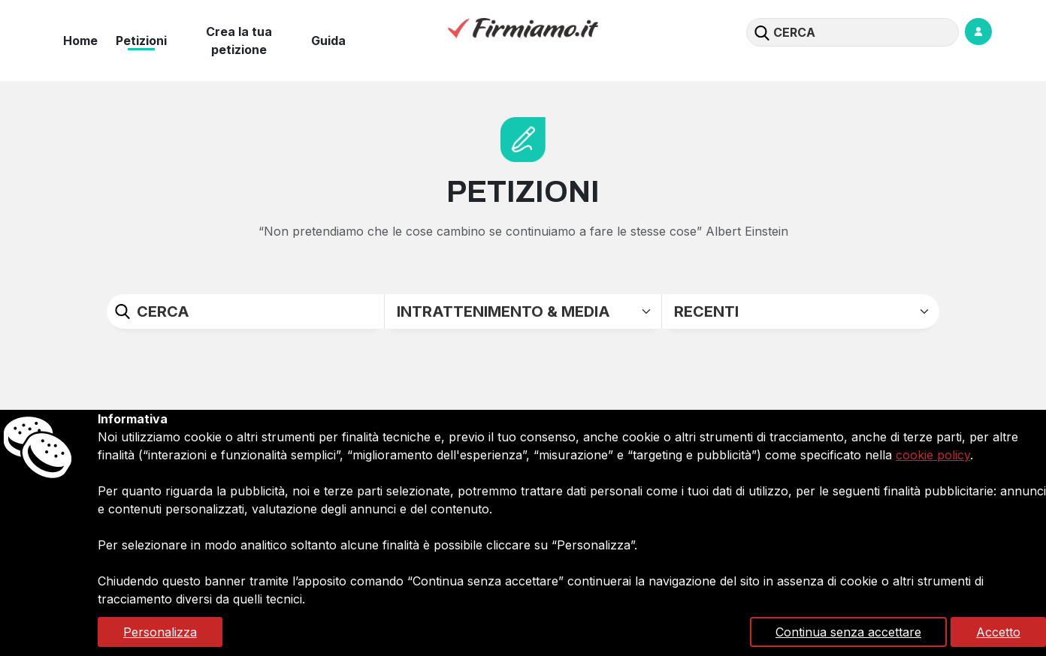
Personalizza (160, 631)
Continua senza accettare (848, 631)
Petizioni (141, 40)
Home (80, 40)
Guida (328, 40)
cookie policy (933, 454)
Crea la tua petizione (239, 40)
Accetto (998, 631)
